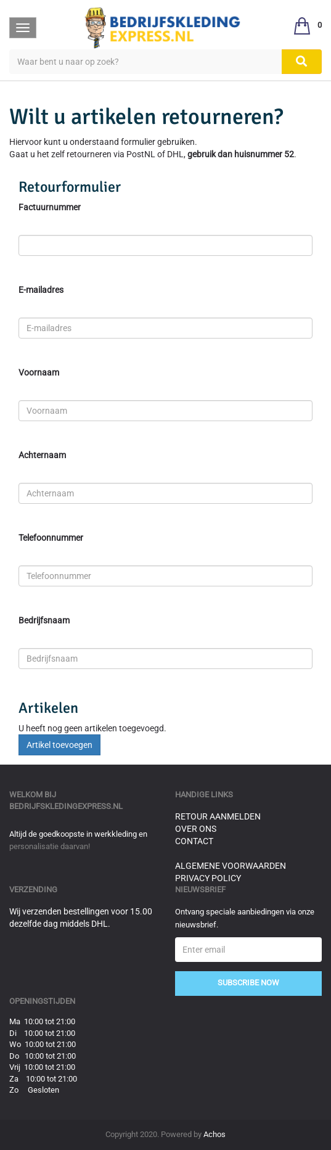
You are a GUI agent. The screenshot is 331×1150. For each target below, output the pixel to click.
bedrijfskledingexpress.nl (66, 806)
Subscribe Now (248, 982)
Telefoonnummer (50, 538)
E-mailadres (40, 290)
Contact (194, 841)
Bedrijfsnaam (44, 620)
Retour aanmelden (218, 816)
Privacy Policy (208, 878)
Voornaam (38, 372)
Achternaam (42, 455)
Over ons (195, 829)
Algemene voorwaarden (230, 866)
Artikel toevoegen (59, 745)
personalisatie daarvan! (49, 846)
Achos (214, 1134)
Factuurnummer (49, 207)
